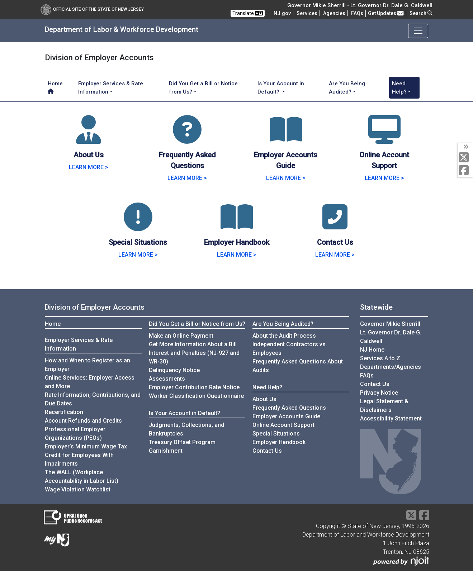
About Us (264, 399)
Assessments (167, 378)
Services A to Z (380, 358)
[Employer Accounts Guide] (286, 138)
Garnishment (166, 450)
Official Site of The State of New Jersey (92, 9)
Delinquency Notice (174, 370)
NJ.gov (282, 13)
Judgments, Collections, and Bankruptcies (186, 429)
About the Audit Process (284, 335)
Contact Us (267, 450)
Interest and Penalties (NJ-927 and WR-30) (194, 357)
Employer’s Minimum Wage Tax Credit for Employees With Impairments (86, 455)
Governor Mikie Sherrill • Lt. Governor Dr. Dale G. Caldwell (359, 5)
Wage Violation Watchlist (77, 489)
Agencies (334, 13)
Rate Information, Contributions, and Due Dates (93, 399)
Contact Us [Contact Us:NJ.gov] (374, 384)
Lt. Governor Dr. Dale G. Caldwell (390, 336)
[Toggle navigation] (418, 31)
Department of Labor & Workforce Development (121, 29)
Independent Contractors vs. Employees (289, 348)
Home (55, 87)
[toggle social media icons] (465, 147)
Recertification (64, 412)
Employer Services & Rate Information (79, 344)
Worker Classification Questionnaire (196, 395)
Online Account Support (283, 425)
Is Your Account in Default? (184, 413)
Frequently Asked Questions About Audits (297, 365)
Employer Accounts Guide (286, 416)
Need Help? (267, 387)
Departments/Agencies (390, 366)
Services (307, 13)
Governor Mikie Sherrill (390, 323)
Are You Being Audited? (282, 323)
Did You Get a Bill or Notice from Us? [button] (203, 87)
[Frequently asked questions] (357, 13)
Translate (247, 13)
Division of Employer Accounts (95, 307)
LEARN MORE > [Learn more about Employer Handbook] (236, 254)
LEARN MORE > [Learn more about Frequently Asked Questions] (187, 178)
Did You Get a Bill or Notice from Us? (197, 323)
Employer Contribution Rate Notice (194, 387)
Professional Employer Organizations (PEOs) (75, 433)
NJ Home (372, 349)
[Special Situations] (138, 225)
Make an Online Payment (181, 335)
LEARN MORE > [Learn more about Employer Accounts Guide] (286, 178)
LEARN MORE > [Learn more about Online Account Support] (384, 178)
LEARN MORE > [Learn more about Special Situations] (138, 254)
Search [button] (421, 13)
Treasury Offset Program (182, 442)
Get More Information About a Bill (193, 344)
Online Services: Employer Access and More (89, 382)
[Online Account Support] (384, 138)
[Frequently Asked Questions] (187, 138)
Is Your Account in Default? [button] (280, 87)
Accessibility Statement (391, 418)
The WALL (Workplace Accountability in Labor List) (81, 476)
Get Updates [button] (386, 13)
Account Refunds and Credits (83, 420)
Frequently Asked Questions (289, 407)
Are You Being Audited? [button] (347, 87)
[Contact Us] (334, 225)
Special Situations (276, 433)
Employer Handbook (279, 442)
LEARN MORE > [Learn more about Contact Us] (335, 254)
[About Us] (88, 138)
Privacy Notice (379, 392)
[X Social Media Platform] (465, 158)
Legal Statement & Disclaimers (384, 405)
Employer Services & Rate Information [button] (110, 87)
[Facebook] (465, 171)
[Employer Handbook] (237, 225)
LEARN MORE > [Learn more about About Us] (88, 167)
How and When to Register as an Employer (87, 364)
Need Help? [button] (399, 87)
